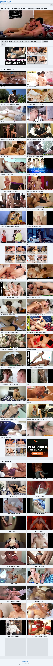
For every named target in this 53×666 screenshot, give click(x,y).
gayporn (16, 41)
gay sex (21, 41)
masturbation (34, 41)
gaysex (3, 44)
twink (6, 41)
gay (2, 41)
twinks (10, 41)
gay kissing (45, 41)
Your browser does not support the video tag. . (26, 25)
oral (40, 41)
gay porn (27, 41)
